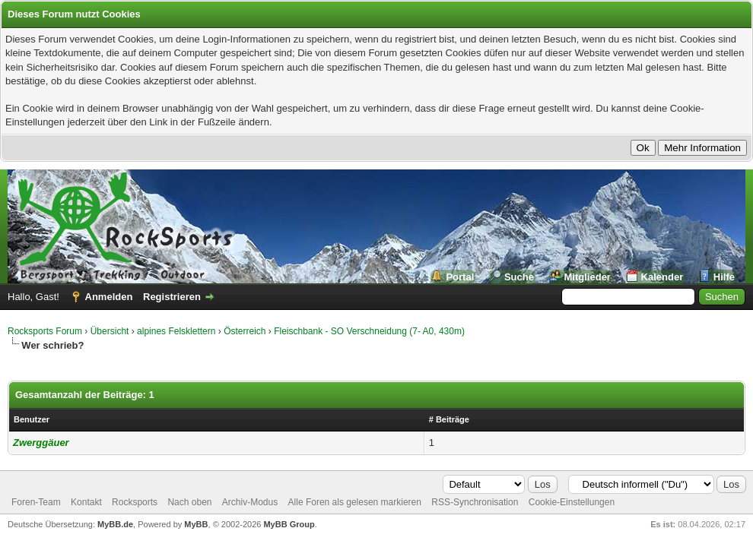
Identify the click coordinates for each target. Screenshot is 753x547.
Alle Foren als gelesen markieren (354, 502)
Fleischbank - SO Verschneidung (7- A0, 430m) (369, 331)
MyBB (196, 524)
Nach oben (189, 502)
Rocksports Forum (45, 331)
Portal (460, 277)
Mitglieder (587, 277)
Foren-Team (36, 502)
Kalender (662, 277)
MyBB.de (115, 524)
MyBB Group (288, 524)
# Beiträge (449, 419)
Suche (519, 277)
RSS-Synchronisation (474, 502)
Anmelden (109, 296)
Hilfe (724, 277)
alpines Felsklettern (176, 331)
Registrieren (172, 296)
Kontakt (86, 502)
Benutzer (31, 419)
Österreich (244, 331)
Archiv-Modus (250, 502)
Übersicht (110, 331)
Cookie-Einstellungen (572, 502)
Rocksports (134, 502)
